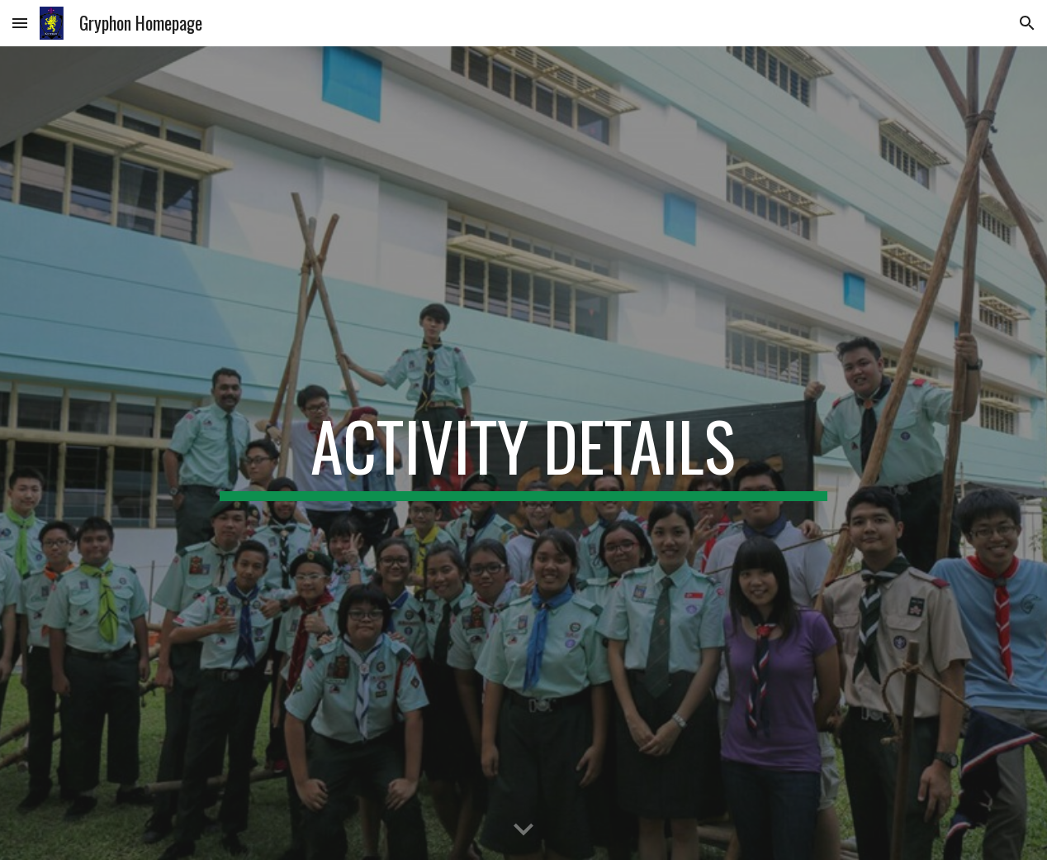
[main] (523, 453)
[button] (20, 22)
